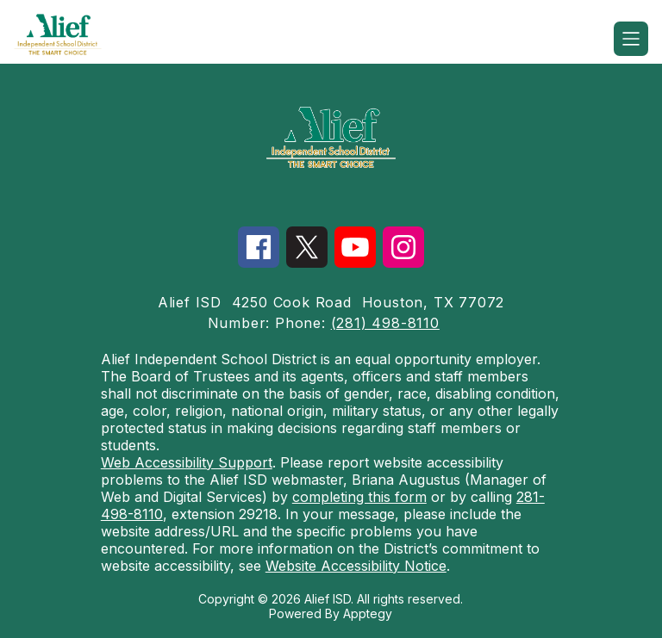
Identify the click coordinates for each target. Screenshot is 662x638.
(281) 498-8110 (385, 322)
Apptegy (367, 613)
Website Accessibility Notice (356, 565)
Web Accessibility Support (186, 462)
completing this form (359, 496)
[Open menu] (631, 39)
